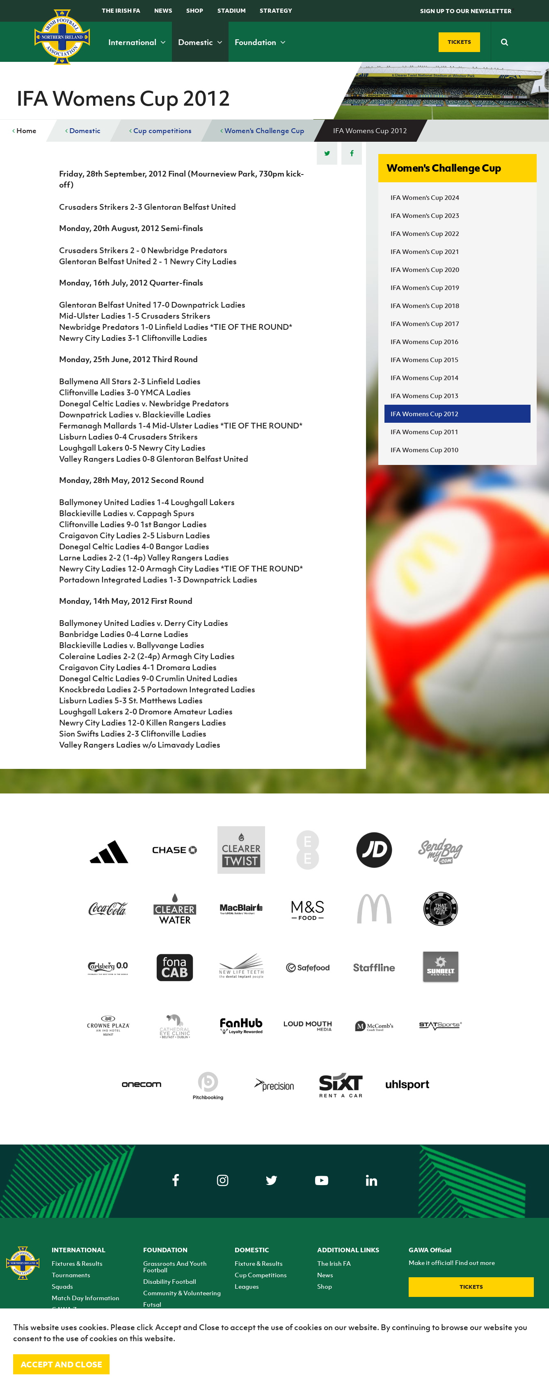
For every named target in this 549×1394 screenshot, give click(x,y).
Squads (62, 1286)
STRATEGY (276, 10)
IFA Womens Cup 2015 (424, 360)
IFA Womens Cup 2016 (424, 342)
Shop (194, 10)
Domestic (200, 42)
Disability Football (169, 1281)
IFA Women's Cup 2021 (425, 251)
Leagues (247, 1286)
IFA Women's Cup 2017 (425, 324)
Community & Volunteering (182, 1293)
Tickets (471, 1286)
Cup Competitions (261, 1275)
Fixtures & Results (77, 1263)
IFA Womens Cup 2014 (424, 378)
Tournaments (71, 1275)
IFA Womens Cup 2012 (424, 414)
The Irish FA (121, 10)
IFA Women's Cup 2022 (425, 233)
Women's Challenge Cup (262, 130)
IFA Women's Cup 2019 (425, 287)
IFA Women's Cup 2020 (425, 269)
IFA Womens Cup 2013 (424, 396)
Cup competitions (160, 130)
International (137, 42)
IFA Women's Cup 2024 (425, 197)
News (163, 10)
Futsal (152, 1304)
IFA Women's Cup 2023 (425, 215)
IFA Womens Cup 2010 (424, 450)
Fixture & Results (259, 1263)
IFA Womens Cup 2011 (424, 432)
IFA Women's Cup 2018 (425, 305)
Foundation (260, 42)
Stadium (231, 10)
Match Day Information (85, 1298)
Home (24, 130)
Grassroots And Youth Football (175, 1266)
